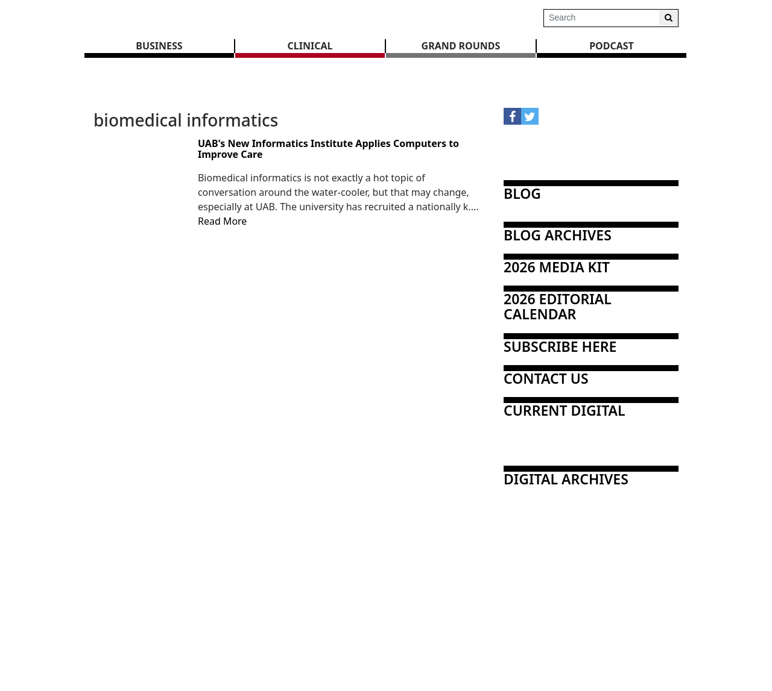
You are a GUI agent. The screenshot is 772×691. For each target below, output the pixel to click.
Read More (222, 221)
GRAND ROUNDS (461, 45)
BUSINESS (159, 45)
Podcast (611, 45)
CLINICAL (310, 45)
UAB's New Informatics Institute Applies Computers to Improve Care (328, 149)
